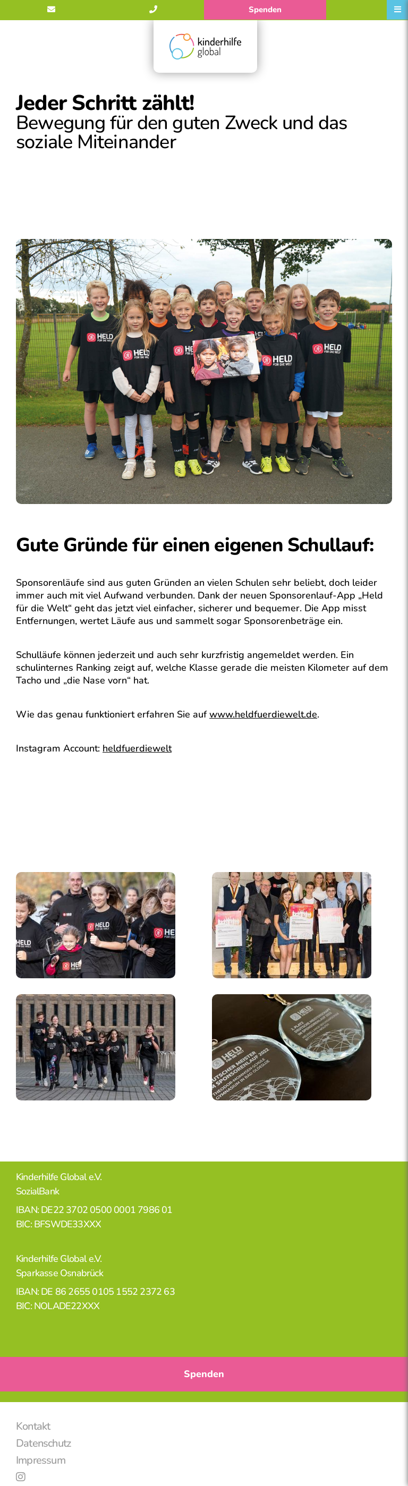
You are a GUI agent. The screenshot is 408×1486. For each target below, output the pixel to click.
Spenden (265, 9)
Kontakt (33, 1426)
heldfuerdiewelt (137, 748)
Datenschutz (43, 1443)
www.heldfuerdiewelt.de (263, 714)
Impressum (40, 1460)
